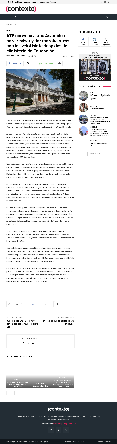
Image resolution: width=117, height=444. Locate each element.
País (14, 24)
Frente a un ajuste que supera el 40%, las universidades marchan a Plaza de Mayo (63, 383)
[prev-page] (8, 393)
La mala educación (40, 386)
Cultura (40, 383)
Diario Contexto (17, 56)
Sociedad (93, 127)
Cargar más (94, 153)
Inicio (8, 24)
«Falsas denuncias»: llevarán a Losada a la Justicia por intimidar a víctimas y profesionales (99, 132)
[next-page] (13, 393)
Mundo (17, 380)
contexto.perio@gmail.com (64, 424)
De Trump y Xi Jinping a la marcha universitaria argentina (17, 384)
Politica (63, 378)
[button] (107, 16)
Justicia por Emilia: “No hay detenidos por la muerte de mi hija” (22, 324)
